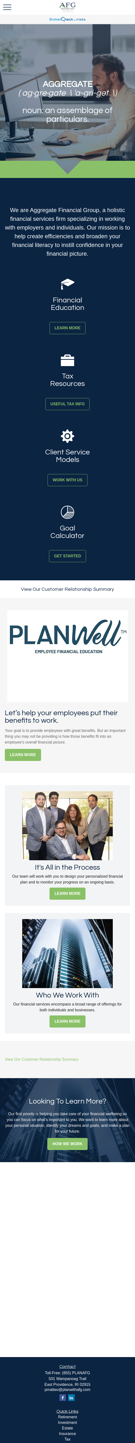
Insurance (67, 1434)
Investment (67, 1422)
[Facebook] (62, 1397)
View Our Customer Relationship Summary (67, 589)
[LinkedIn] (71, 1397)
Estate (67, 1428)
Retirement (67, 1417)
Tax (67, 1439)
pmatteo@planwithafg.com (68, 1390)
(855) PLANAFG (76, 1373)
